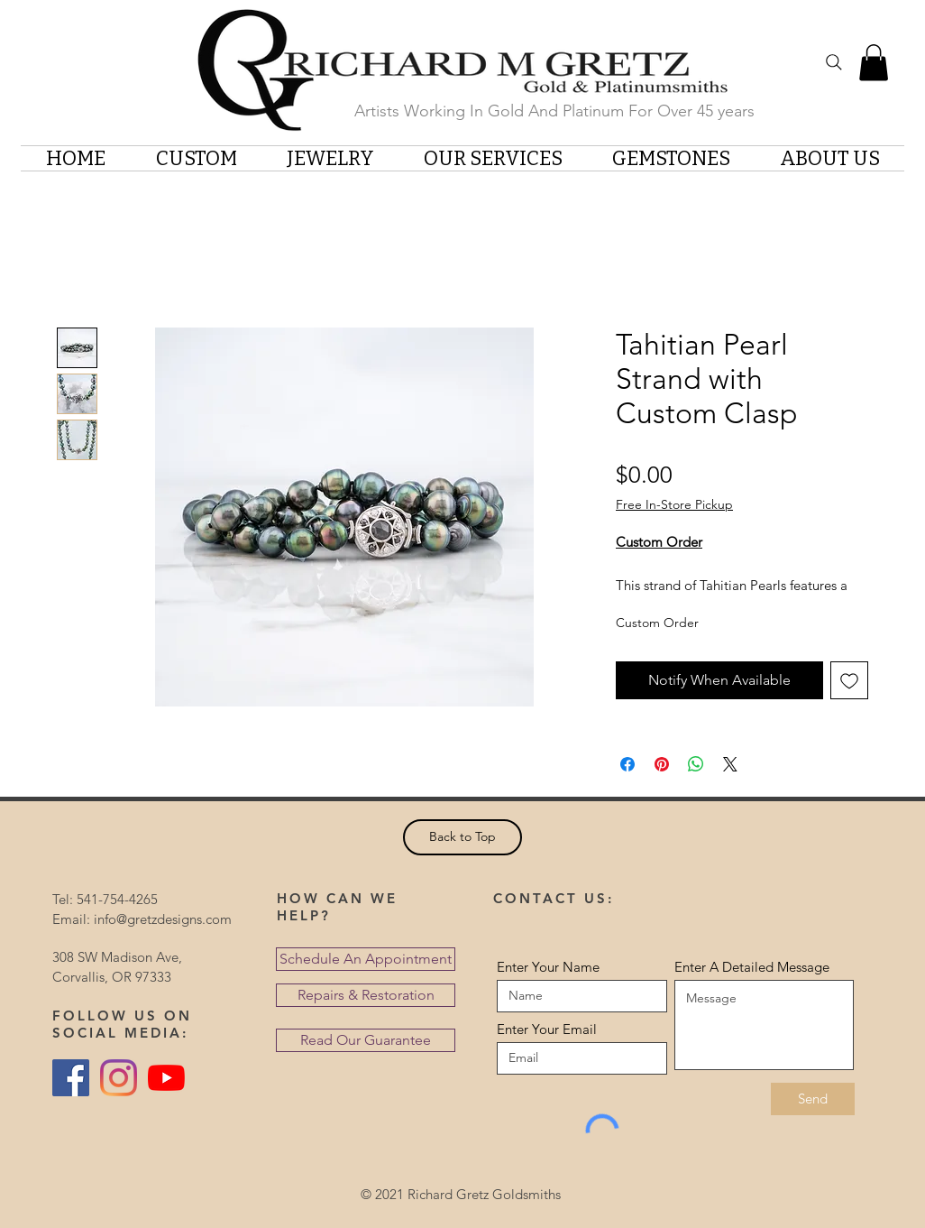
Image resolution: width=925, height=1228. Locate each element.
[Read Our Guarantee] (365, 1040)
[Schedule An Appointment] (365, 959)
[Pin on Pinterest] (662, 764)
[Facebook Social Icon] (70, 1077)
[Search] (834, 62)
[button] (873, 62)
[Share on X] (730, 764)
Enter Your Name (548, 967)
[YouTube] (166, 1077)
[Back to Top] (462, 837)
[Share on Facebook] (627, 764)
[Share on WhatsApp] (696, 764)
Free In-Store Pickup (674, 504)
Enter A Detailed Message (751, 967)
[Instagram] (118, 1077)
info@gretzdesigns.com (163, 919)
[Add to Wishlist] (849, 680)
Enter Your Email (547, 1029)
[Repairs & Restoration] (365, 995)
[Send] (813, 1099)
